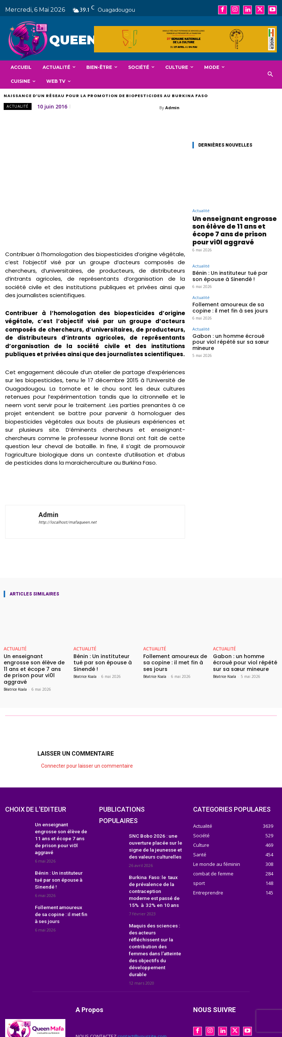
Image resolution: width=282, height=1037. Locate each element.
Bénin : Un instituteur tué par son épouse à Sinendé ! (226, 260)
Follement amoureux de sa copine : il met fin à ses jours (231, 289)
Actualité (18, 106)
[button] (270, 74)
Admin (172, 107)
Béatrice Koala (15, 680)
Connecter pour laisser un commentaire (87, 757)
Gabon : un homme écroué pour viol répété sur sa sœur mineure (230, 318)
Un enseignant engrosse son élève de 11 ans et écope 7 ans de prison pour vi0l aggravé (233, 223)
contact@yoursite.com (142, 1001)
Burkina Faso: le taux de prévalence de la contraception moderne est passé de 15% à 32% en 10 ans (155, 877)
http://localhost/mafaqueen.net (68, 522)
